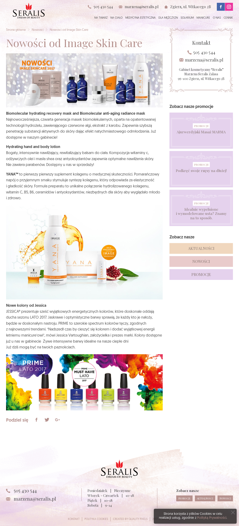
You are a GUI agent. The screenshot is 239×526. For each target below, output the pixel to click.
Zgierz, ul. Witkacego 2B (190, 6)
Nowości (38, 29)
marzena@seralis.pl (141, 7)
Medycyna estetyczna (140, 18)
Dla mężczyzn (168, 18)
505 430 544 (103, 6)
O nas (217, 18)
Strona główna (16, 29)
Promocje (201, 126)
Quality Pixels (138, 519)
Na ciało (116, 18)
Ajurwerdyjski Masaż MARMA (201, 132)
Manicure (203, 18)
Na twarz (101, 18)
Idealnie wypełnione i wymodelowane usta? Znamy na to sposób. (201, 213)
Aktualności (201, 248)
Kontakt (74, 519)
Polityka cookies (96, 519)
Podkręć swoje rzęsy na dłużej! (201, 170)
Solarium (187, 18)
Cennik (228, 18)
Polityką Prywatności (211, 518)
